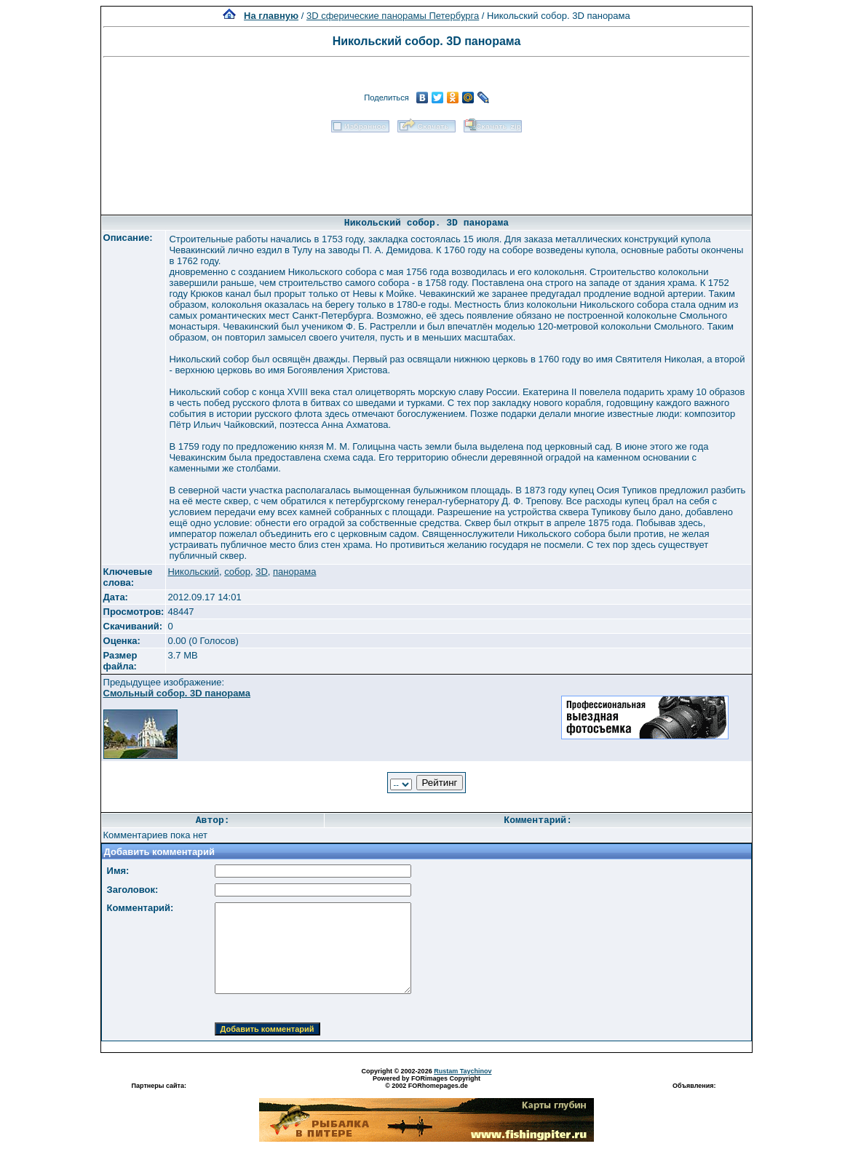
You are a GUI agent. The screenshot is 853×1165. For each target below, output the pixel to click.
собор (237, 571)
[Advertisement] (426, 169)
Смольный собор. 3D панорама (177, 693)
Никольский (193, 571)
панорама (294, 571)
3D (261, 571)
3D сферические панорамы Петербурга (392, 15)
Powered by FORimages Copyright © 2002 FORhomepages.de (426, 1082)
